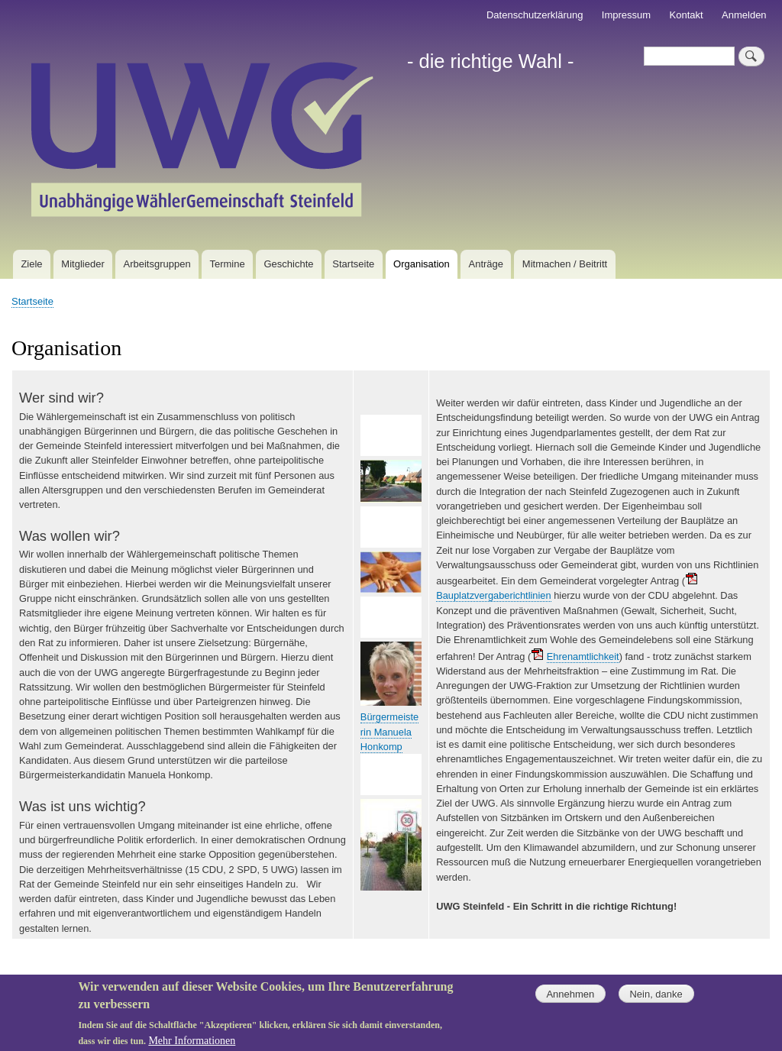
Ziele (31, 264)
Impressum (626, 15)
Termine (226, 264)
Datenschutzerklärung (534, 15)
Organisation (421, 264)
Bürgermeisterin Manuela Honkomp (389, 731)
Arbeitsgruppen (157, 264)
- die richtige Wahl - (490, 61)
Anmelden (744, 15)
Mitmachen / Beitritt (564, 264)
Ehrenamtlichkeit (583, 656)
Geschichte (288, 264)
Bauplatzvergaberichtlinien (493, 595)
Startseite (353, 264)
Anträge (486, 264)
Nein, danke (655, 999)
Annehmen (570, 999)
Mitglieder (82, 264)
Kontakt (686, 15)
